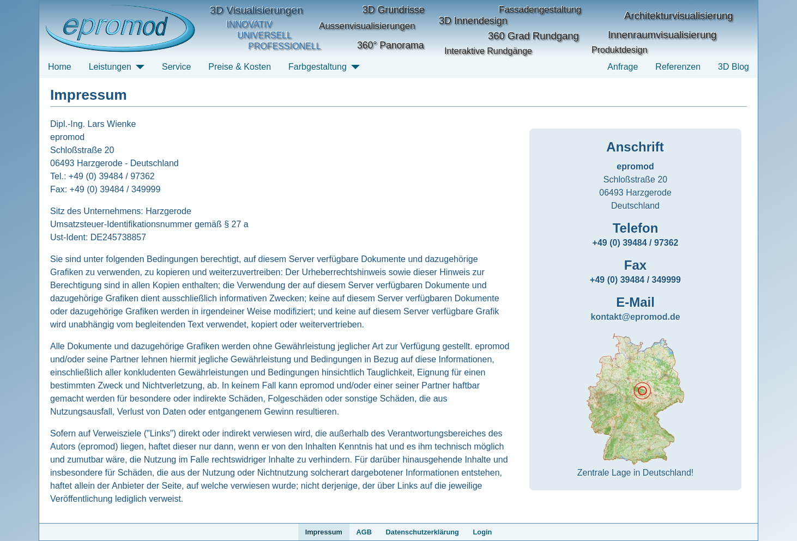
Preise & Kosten (239, 66)
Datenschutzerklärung (422, 532)
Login (482, 532)
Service (176, 66)
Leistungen (110, 66)
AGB (364, 532)
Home (59, 66)
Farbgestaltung (317, 66)
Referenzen (678, 66)
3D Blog (733, 66)
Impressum (323, 532)
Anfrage (622, 66)
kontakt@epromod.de (635, 316)
